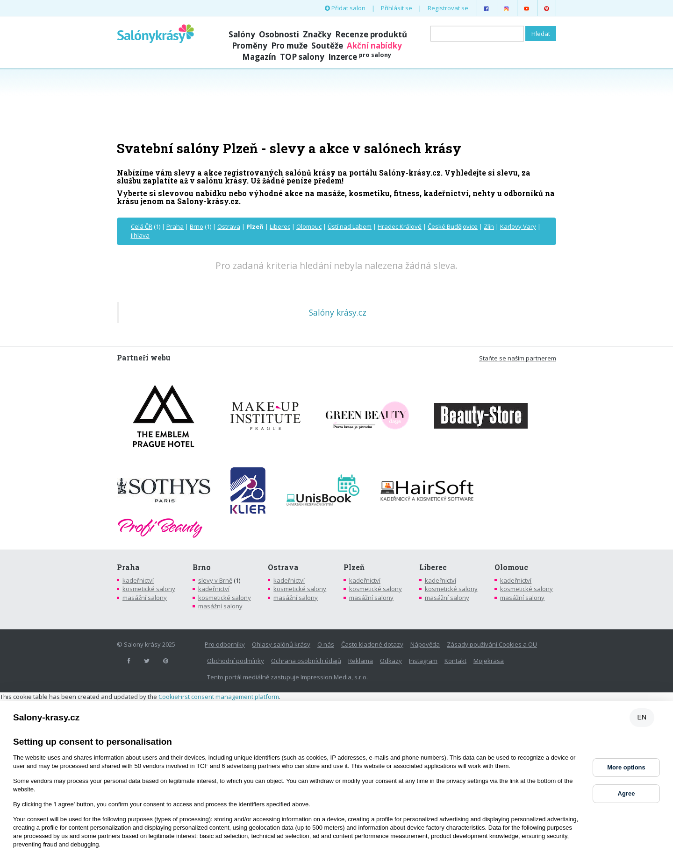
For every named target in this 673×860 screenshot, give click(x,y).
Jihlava (140, 235)
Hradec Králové (400, 226)
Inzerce (359, 56)
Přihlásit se (396, 8)
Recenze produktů (371, 34)
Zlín (489, 226)
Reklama (360, 660)
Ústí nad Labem (350, 226)
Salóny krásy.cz (337, 312)
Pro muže (289, 45)
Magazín (259, 56)
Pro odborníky (225, 644)
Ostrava (228, 226)
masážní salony (144, 597)
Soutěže (327, 45)
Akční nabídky (374, 45)
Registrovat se (448, 8)
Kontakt (455, 660)
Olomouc (309, 226)
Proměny (249, 45)
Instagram (423, 660)
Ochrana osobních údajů (306, 660)
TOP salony (302, 56)
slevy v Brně (215, 580)
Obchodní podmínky (235, 660)
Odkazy (391, 660)
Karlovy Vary (518, 226)
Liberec (280, 226)
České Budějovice (453, 226)
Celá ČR (141, 226)
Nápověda (425, 644)
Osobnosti (279, 34)
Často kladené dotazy (372, 644)
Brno (196, 226)
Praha (175, 226)
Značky (317, 34)
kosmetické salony (148, 589)
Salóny (242, 34)
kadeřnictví (138, 580)
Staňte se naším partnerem (517, 358)
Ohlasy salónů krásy (281, 644)
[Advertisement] (336, 104)
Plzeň (354, 567)
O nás (325, 644)
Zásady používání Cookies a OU (492, 644)
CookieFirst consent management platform (218, 696)
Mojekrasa (488, 660)
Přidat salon (345, 8)
